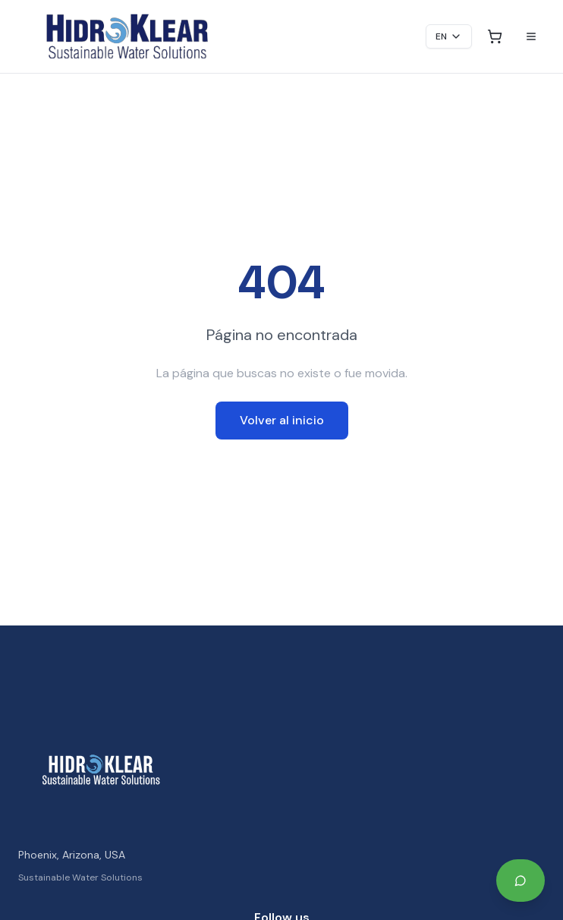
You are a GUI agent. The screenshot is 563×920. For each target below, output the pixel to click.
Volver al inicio (282, 420)
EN (449, 36)
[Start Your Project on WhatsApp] (520, 880)
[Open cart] (494, 36)
